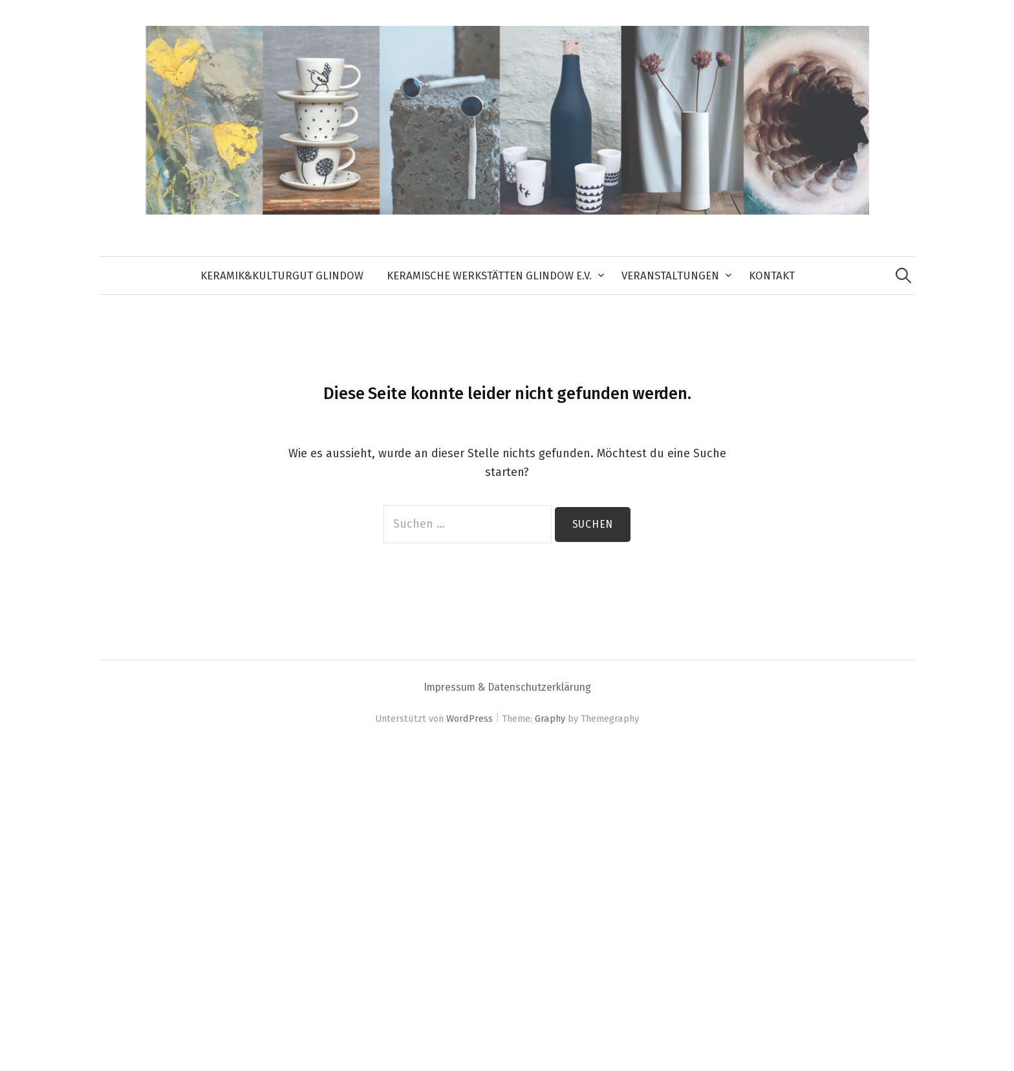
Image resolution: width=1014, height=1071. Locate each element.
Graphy (550, 718)
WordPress (469, 718)
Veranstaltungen (670, 275)
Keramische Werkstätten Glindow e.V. (489, 275)
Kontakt (772, 275)
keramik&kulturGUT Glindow (281, 275)
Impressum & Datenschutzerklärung (507, 687)
